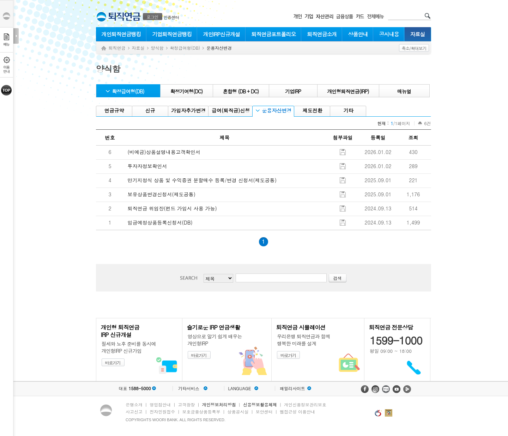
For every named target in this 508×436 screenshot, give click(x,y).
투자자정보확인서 (147, 166)
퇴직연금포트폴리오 (274, 34)
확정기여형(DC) (186, 91)
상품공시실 (238, 411)
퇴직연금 (117, 48)
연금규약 (113, 110)
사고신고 (134, 411)
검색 (190, 278)
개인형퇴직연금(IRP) (348, 91)
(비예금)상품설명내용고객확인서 (164, 151)
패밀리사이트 (292, 388)
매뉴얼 (404, 91)
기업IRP (293, 91)
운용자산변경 (273, 110)
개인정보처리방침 (219, 404)
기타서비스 (188, 388)
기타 (347, 110)
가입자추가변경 (188, 110)
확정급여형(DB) (185, 48)
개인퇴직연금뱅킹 (121, 34)
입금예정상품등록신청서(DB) (160, 222)
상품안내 (358, 34)
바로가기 (113, 363)
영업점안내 (160, 404)
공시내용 (389, 34)
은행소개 (134, 404)
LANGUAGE (239, 388)
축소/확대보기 (413, 48)
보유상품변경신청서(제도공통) (162, 194)
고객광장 (186, 404)
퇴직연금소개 (322, 34)
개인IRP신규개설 (221, 34)
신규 (149, 110)
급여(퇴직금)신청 (230, 110)
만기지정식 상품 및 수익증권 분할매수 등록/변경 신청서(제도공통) (202, 180)
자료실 (417, 34)
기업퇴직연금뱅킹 (172, 34)
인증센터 (171, 17)
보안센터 (264, 411)
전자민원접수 (162, 411)
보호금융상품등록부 (201, 411)
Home (103, 48)
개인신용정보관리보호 (305, 404)
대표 (135, 388)
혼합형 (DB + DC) (241, 91)
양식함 (157, 48)
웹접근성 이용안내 (297, 411)
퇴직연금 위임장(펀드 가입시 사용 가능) (172, 208)
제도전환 (311, 110)
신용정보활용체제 (260, 404)
